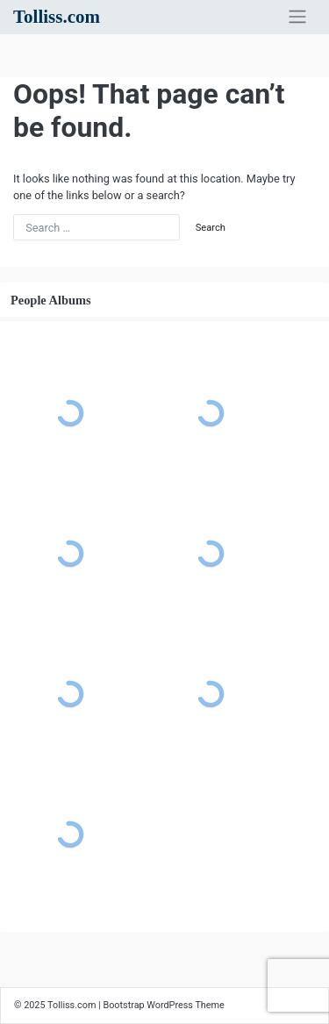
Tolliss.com (56, 16)
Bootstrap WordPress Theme (163, 1005)
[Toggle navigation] (297, 17)
